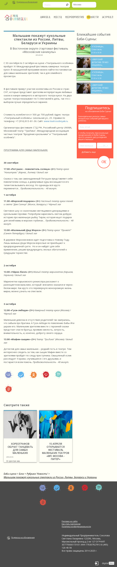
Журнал (107, 17)
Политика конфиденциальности (76, 526)
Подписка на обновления (26, 2)
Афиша (45, 17)
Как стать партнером (71, 524)
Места (58, 17)
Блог (21, 473)
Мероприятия (74, 17)
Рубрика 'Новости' (37, 473)
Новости (93, 17)
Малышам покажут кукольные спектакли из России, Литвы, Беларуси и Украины (50, 477)
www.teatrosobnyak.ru (56, 121)
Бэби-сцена (10, 473)
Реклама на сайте (70, 521)
